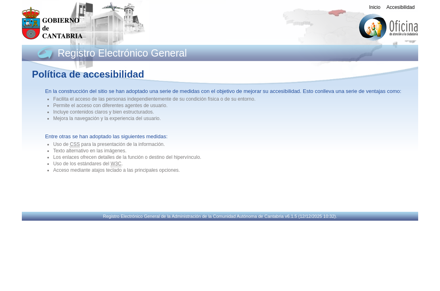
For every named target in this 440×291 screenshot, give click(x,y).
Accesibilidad (400, 7)
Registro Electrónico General (122, 53)
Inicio (375, 7)
